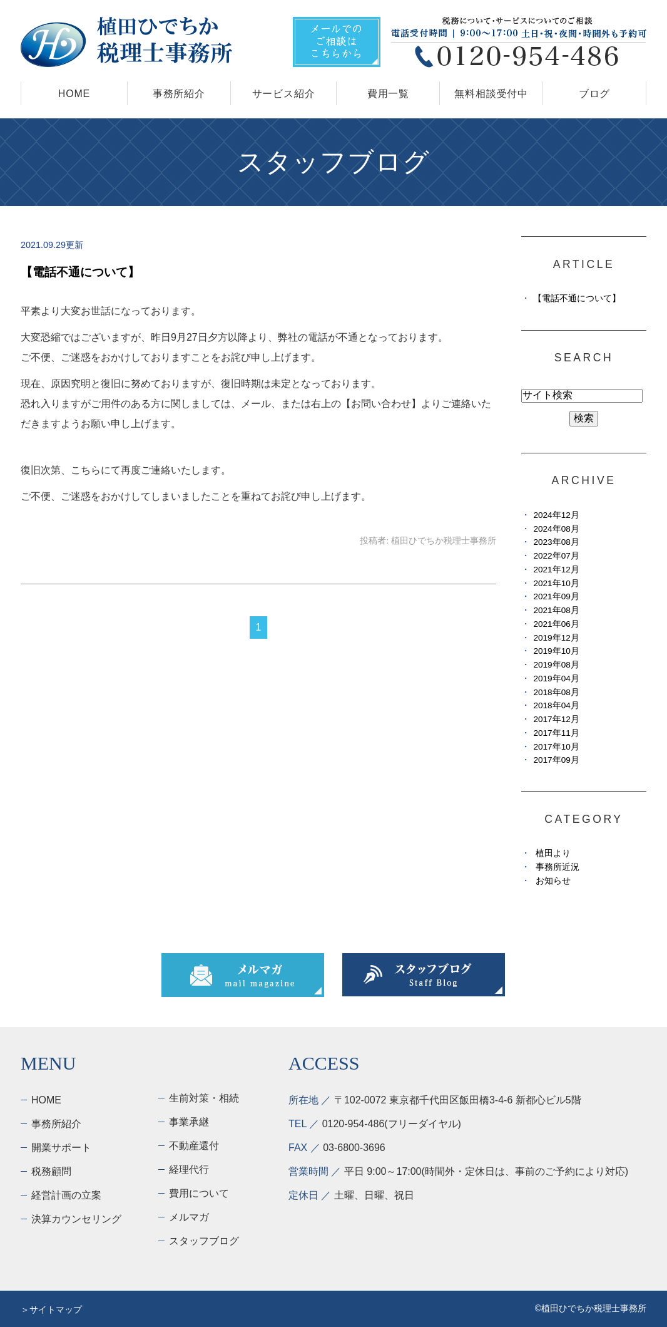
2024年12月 (556, 515)
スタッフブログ (204, 1241)
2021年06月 (556, 624)
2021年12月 (556, 569)
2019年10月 (556, 651)
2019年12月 (556, 638)
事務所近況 (557, 867)
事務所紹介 (179, 93)
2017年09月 (556, 760)
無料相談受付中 (491, 93)
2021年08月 (556, 610)
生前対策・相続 (204, 1098)
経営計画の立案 (66, 1195)
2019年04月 (556, 678)
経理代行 (189, 1169)
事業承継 (189, 1122)
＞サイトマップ (51, 1309)
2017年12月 (556, 719)
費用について (199, 1193)
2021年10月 (556, 583)
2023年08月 (556, 542)
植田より (553, 853)
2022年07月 (556, 555)
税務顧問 (51, 1171)
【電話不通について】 (80, 272)
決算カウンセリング (76, 1219)
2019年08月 (556, 664)
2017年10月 (556, 746)
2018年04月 (556, 705)
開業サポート (61, 1147)
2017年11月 (556, 733)
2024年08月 (556, 529)
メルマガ (189, 1217)
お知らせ (553, 881)
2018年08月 (556, 692)
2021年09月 (556, 596)
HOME (74, 93)
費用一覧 (388, 93)
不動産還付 (194, 1145)
